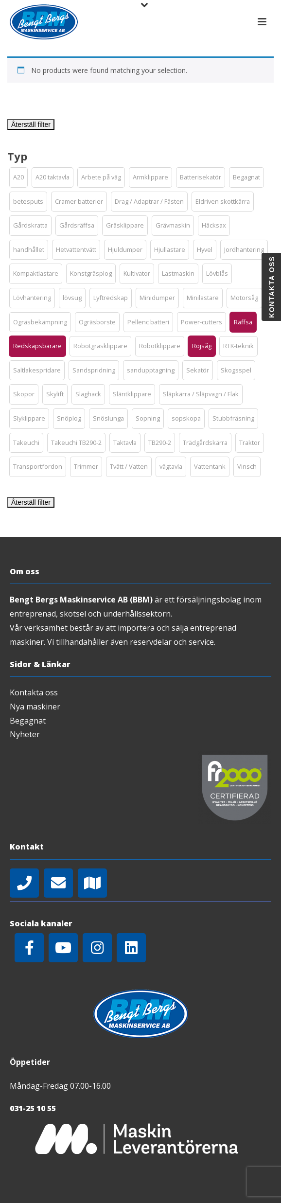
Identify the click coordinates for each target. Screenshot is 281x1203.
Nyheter (25, 734)
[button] (18, 177)
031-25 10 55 (33, 1108)
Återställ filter (31, 124)
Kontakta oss (34, 692)
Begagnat (28, 720)
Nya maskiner (35, 706)
